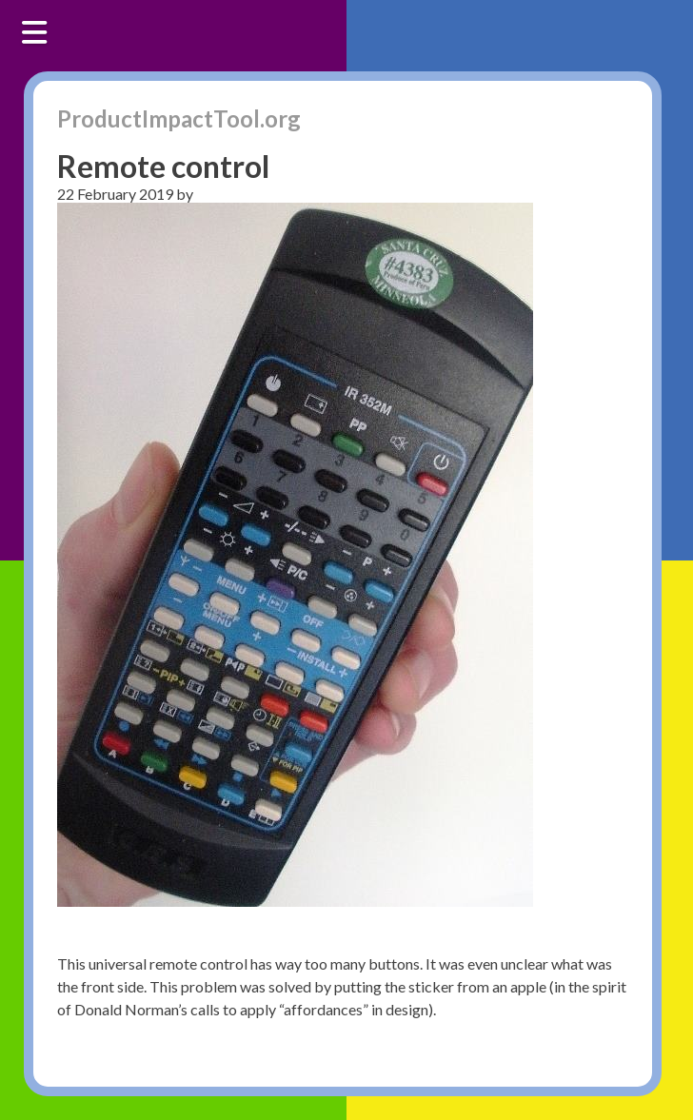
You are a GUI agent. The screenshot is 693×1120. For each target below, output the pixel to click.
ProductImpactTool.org (179, 118)
